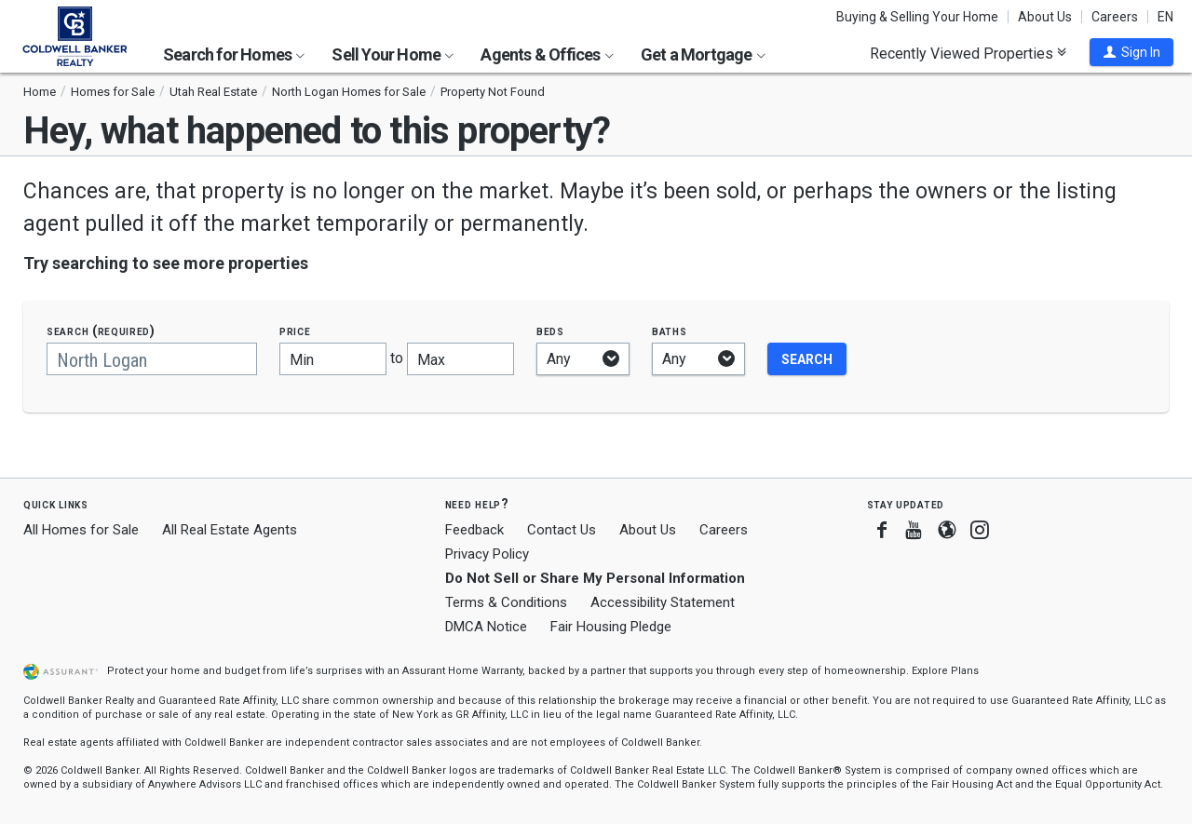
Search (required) (101, 331)
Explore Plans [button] (945, 671)
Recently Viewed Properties (968, 53)
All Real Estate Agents (229, 529)
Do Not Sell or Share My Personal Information (595, 578)
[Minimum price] (332, 359)
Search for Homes (234, 54)
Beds (550, 331)
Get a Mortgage (703, 54)
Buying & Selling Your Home (917, 16)
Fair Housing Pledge (610, 626)
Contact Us (561, 529)
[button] (1131, 52)
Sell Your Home (393, 54)
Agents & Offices (547, 54)
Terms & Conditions (506, 602)
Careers (1114, 16)
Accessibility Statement (662, 602)
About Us (1045, 16)
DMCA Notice (486, 626)
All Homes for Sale (81, 529)
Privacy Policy (487, 554)
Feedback (474, 530)
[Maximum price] (460, 359)
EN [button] (1165, 16)
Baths (669, 331)
